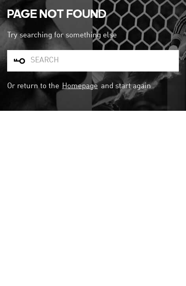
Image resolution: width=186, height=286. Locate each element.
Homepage (80, 86)
